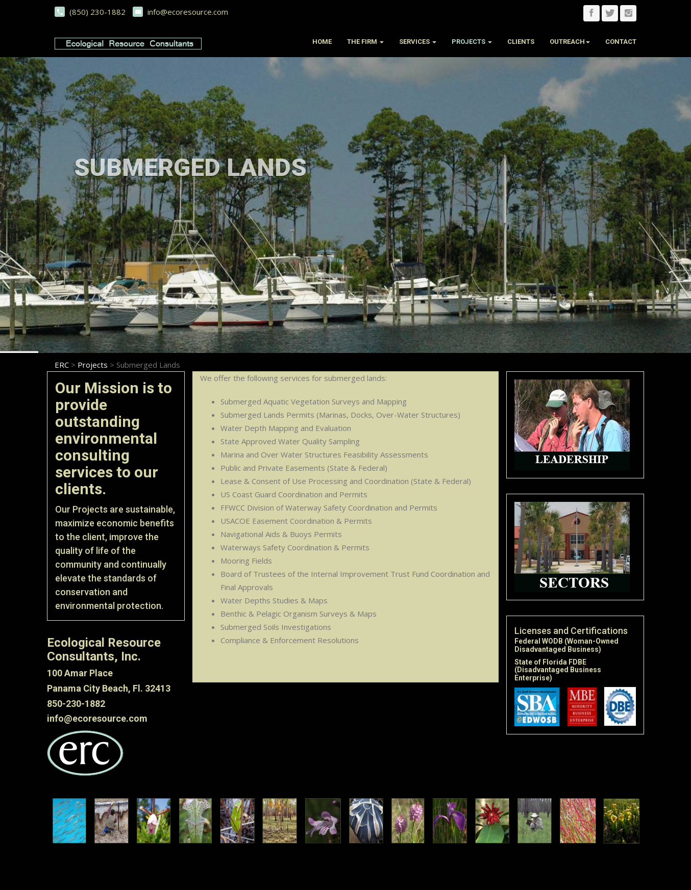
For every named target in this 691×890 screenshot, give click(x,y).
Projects (93, 365)
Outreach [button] (570, 41)
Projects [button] (472, 41)
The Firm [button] (365, 41)
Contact (620, 41)
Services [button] (417, 41)
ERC (62, 365)
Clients (520, 41)
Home (322, 41)
